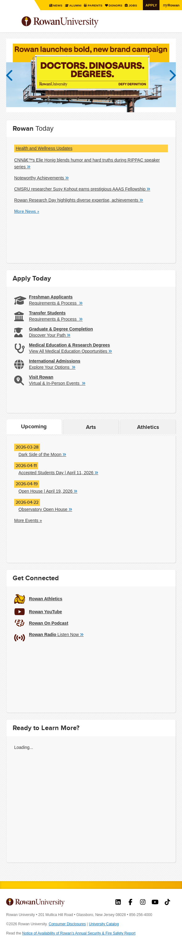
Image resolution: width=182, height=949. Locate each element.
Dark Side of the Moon (42, 454)
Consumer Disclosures (67, 924)
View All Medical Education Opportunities (70, 351)
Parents (95, 5)
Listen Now (56, 634)
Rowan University (75, 22)
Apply (151, 5)
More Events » (28, 520)
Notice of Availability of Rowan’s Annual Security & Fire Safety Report (78, 933)
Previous (12, 75)
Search (171, 24)
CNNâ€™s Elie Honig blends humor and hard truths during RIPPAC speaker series (87, 164)
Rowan (171, 4)
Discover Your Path (50, 335)
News (57, 5)
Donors (115, 5)
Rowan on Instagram (143, 902)
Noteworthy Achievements (41, 178)
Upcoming (34, 426)
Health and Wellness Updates (44, 148)
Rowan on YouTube (155, 902)
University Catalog (104, 924)
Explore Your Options (52, 367)
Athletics (148, 427)
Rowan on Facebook (130, 902)
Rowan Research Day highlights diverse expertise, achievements (78, 200)
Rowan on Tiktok (167, 902)
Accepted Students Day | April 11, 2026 (58, 472)
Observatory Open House (45, 509)
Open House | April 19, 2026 (47, 491)
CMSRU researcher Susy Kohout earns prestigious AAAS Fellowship (82, 189)
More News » (26, 211)
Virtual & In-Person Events (57, 383)
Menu (11, 22)
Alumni (75, 5)
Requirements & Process (56, 303)
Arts (91, 427)
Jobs (133, 5)
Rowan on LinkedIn (118, 902)
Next (170, 75)
